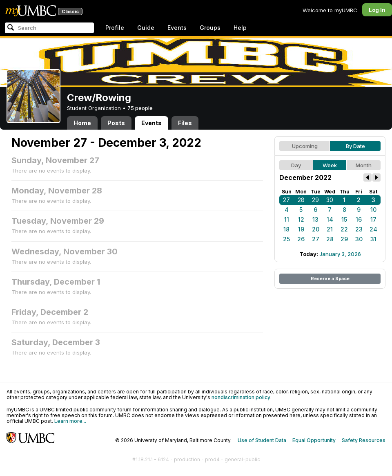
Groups (210, 27)
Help (240, 27)
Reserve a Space (330, 278)
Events (177, 27)
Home (82, 122)
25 (286, 239)
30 (329, 199)
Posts (116, 122)
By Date (355, 146)
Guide (145, 27)
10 (373, 209)
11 (286, 219)
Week (330, 165)
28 (301, 199)
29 (315, 199)
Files (185, 122)
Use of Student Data (262, 440)
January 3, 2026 (340, 254)
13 (315, 219)
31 (373, 239)
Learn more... (70, 421)
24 (373, 229)
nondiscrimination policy (241, 397)
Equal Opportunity (314, 440)
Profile (114, 27)
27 (286, 199)
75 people (140, 108)
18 (286, 229)
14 (330, 219)
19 (301, 229)
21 (330, 229)
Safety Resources (363, 440)
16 (359, 219)
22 (344, 229)
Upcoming (305, 146)
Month (364, 165)
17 (373, 219)
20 (315, 229)
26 (301, 239)
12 (301, 219)
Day (296, 165)
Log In (377, 10)
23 (359, 229)
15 (344, 219)
